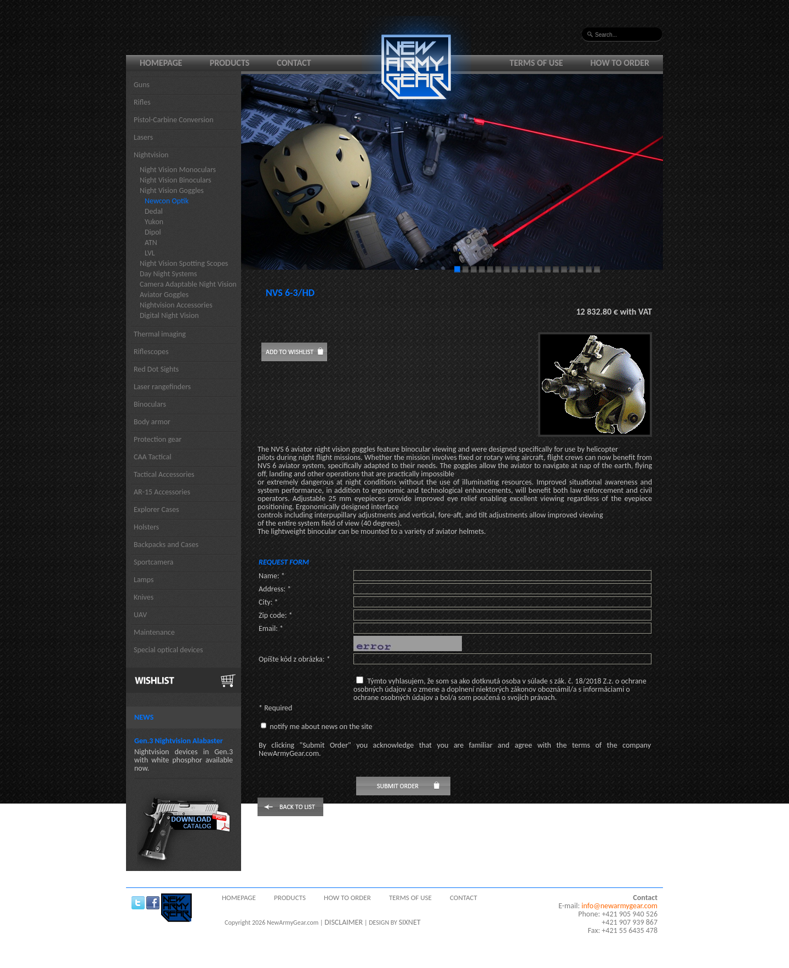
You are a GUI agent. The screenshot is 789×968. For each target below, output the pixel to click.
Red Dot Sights (156, 369)
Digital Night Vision (169, 315)
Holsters (146, 527)
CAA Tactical (152, 457)
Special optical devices (168, 650)
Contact (294, 63)
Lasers (143, 137)
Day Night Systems (168, 273)
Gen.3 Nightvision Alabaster (178, 740)
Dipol (153, 232)
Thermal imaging (160, 334)
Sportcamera (154, 562)
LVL (150, 253)
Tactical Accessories (164, 474)
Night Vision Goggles (172, 190)
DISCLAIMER (343, 922)
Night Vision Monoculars (178, 169)
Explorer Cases (156, 509)
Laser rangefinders (162, 387)
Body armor (152, 422)
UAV (140, 615)
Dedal (154, 211)
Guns (142, 85)
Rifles (142, 102)
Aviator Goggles (164, 294)
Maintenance (154, 632)
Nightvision (151, 155)
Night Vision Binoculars (175, 180)
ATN (151, 242)
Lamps (144, 580)
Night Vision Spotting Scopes (184, 263)
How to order (620, 63)
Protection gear (157, 439)
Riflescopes (151, 352)
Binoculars (150, 404)
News (143, 717)
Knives (143, 597)
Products (230, 63)
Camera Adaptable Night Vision (188, 284)
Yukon (154, 221)
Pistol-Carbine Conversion (174, 120)
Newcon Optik (166, 201)
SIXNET (410, 922)
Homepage (161, 63)
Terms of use (536, 63)
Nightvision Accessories (176, 305)
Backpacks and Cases (166, 544)
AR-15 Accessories (162, 492)
